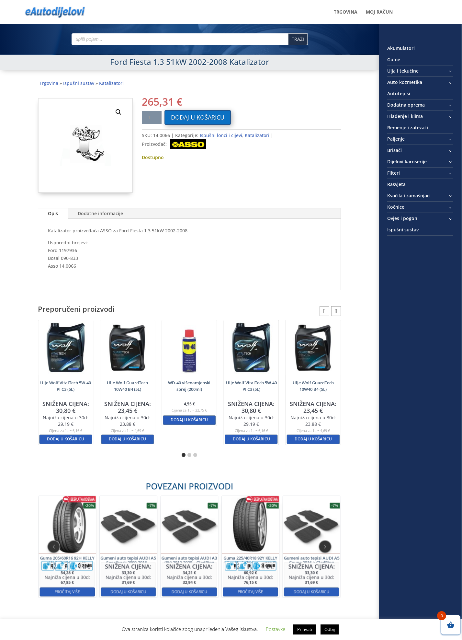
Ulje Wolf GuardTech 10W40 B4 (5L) (127, 386)
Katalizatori (111, 83)
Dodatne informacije (100, 213)
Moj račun (379, 12)
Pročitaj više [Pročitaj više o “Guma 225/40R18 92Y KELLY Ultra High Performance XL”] (224, 569)
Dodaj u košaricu (197, 117)
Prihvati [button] (304, 629)
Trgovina (345, 12)
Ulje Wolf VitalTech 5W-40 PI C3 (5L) (65, 386)
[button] (118, 112)
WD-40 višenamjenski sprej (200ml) (189, 386)
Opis (53, 213)
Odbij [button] (329, 629)
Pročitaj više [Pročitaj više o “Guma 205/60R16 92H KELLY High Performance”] (119, 569)
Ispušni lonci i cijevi (221, 135)
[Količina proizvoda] (151, 117)
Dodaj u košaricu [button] (65, 439)
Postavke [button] (275, 629)
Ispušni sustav (78, 83)
